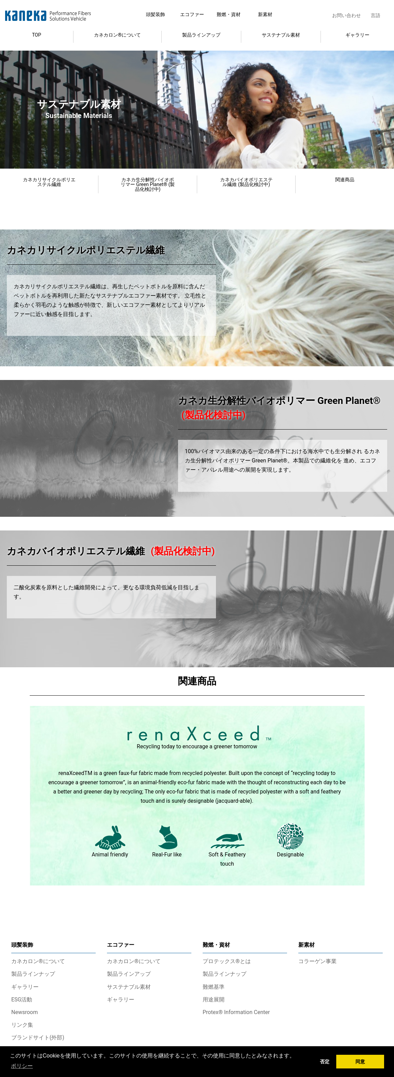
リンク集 (22, 1025)
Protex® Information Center (236, 1012)
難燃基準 (214, 987)
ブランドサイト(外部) (37, 1037)
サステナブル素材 (281, 35)
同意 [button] (360, 1061)
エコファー (192, 14)
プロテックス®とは (227, 961)
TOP (36, 35)
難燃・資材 (229, 14)
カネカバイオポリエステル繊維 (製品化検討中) (246, 182)
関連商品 (344, 179)
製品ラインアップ (201, 35)
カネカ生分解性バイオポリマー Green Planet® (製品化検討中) (148, 184)
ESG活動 (21, 999)
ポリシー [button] (22, 1066)
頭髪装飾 (155, 14)
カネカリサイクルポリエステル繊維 (49, 182)
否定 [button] (324, 1061)
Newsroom (24, 1012)
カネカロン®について (117, 35)
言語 (375, 15)
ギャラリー (357, 35)
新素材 (265, 14)
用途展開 (214, 999)
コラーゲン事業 (317, 961)
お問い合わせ (346, 15)
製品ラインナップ (33, 974)
